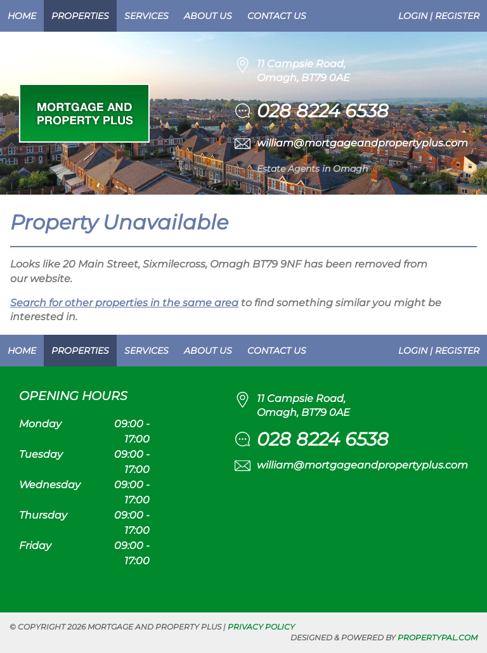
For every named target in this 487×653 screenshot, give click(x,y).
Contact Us (276, 16)
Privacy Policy (261, 626)
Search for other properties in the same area (124, 303)
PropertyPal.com (437, 637)
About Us (208, 16)
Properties (80, 16)
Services (146, 16)
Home (22, 16)
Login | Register (438, 16)
